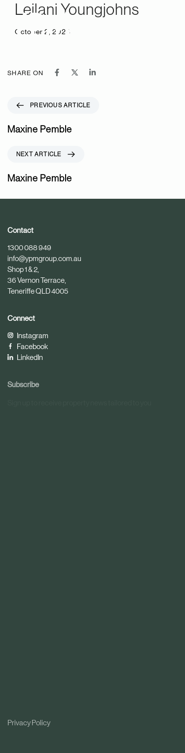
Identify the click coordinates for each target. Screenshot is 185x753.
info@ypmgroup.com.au (44, 258)
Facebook (27, 346)
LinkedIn (25, 357)
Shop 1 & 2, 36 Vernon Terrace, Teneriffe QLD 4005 (37, 280)
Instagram (27, 335)
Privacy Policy (28, 722)
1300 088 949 (29, 247)
